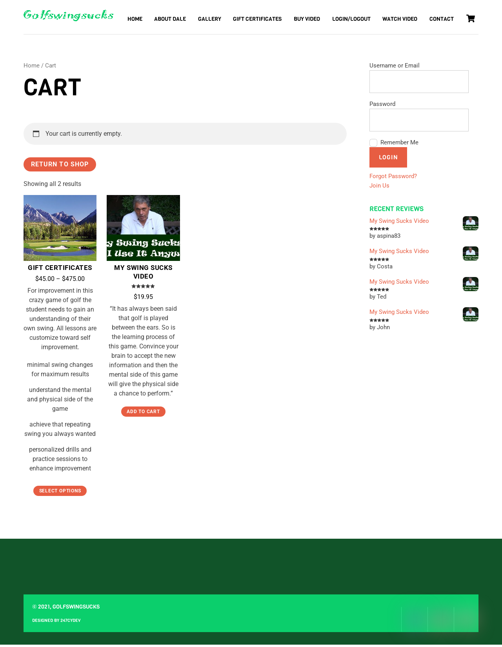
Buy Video (307, 19)
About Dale (170, 19)
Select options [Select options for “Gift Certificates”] (60, 493)
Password (382, 106)
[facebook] (413, 621)
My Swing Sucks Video (143, 274)
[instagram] (439, 621)
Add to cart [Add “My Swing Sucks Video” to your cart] (143, 414)
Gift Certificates (257, 19)
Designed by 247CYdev (56, 622)
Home (134, 19)
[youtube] (466, 621)
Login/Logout (351, 19)
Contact (441, 19)
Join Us (379, 187)
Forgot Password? (393, 178)
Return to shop (60, 166)
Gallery (209, 19)
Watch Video (399, 19)
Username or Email (394, 67)
